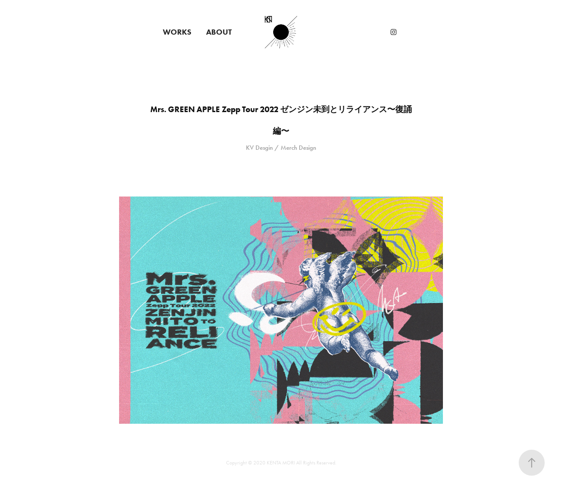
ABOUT (219, 32)
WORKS (177, 32)
